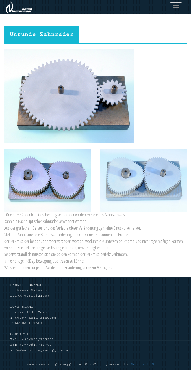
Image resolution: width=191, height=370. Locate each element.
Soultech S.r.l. (148, 364)
